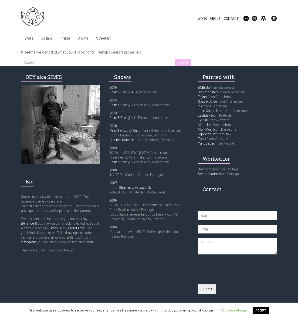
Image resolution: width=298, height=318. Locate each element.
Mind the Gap (119, 130)
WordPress (76, 228)
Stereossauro (208, 174)
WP (261, 18)
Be (252, 18)
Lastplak (145, 187)
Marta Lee (205, 125)
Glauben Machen (121, 140)
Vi (271, 18)
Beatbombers (208, 169)
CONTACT (231, 18)
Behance (27, 223)
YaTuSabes (206, 143)
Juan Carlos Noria (211, 111)
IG (243, 18)
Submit (207, 289)
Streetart (103, 38)
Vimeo (53, 228)
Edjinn (202, 97)
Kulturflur (139, 130)
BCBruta (204, 87)
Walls (29, 38)
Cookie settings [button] (234, 310)
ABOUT (215, 18)
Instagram (28, 242)
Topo (202, 139)
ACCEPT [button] (260, 310)
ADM (134, 92)
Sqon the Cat (207, 134)
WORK (202, 18)
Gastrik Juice (207, 101)
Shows (83, 38)
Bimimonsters (208, 92)
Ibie (200, 106)
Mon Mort (205, 129)
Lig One (203, 120)
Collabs (47, 38)
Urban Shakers (120, 187)
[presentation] (233, 276)
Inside (65, 38)
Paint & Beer (118, 92)
